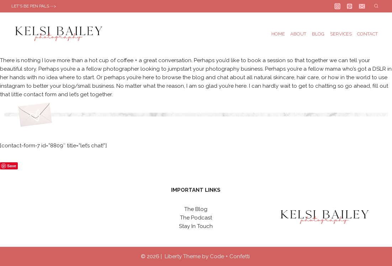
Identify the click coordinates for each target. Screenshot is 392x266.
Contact (367, 34)
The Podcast (196, 218)
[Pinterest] (350, 6)
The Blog (195, 209)
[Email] (362, 6)
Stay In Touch (196, 226)
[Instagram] (337, 6)
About (298, 34)
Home (278, 34)
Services (341, 34)
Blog (318, 34)
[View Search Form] (376, 6)
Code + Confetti (230, 256)
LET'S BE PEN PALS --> (33, 6)
